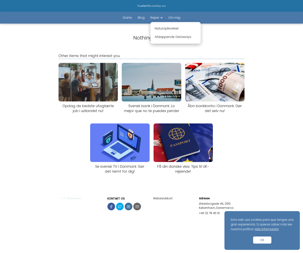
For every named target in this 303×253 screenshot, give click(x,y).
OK (262, 240)
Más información (267, 229)
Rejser (154, 17)
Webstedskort (163, 198)
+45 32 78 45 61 (209, 213)
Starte (127, 17)
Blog (141, 17)
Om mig (174, 17)
